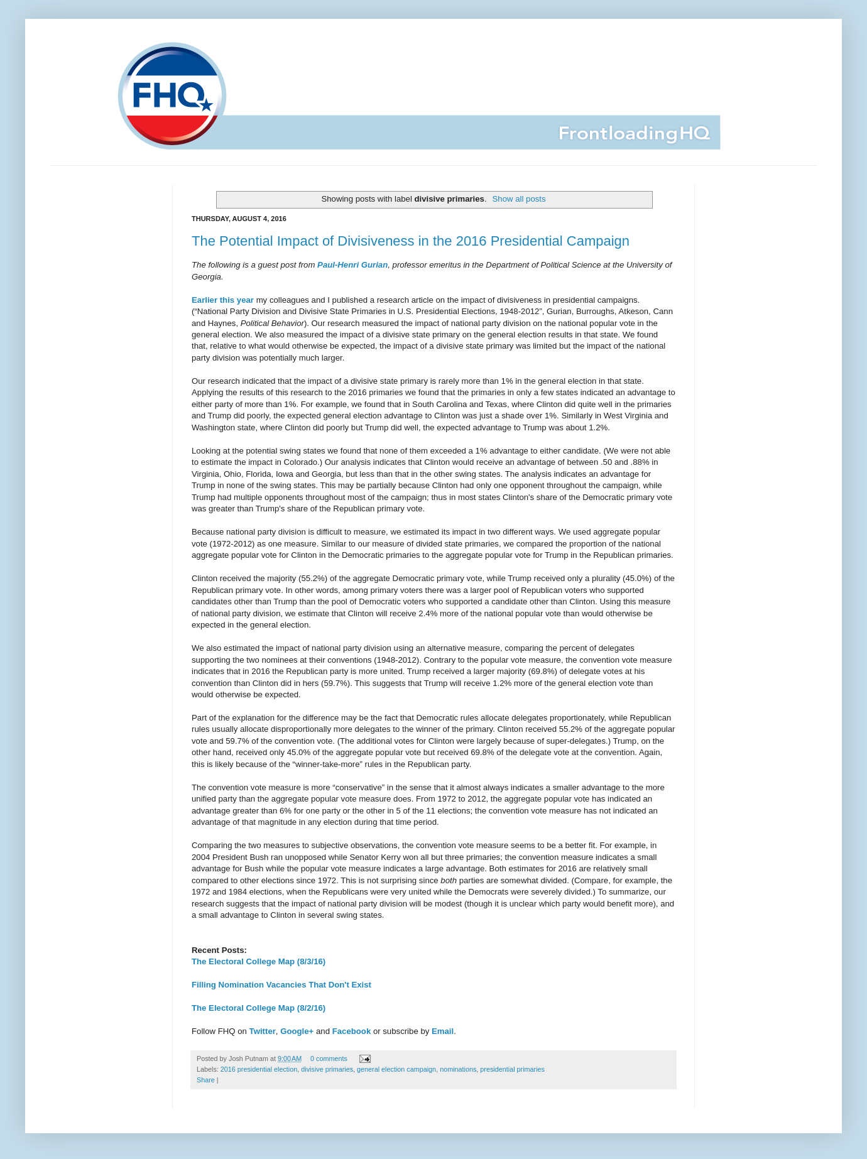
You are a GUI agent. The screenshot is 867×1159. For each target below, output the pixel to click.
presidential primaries (512, 1069)
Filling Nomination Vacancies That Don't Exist (281, 984)
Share (206, 1080)
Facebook (351, 1031)
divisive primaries (327, 1069)
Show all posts (519, 199)
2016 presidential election (259, 1069)
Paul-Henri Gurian (352, 264)
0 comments (328, 1058)
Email (443, 1031)
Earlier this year (223, 300)
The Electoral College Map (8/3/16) (258, 961)
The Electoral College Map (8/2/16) (258, 1008)
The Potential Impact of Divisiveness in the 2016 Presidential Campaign (411, 241)
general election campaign (396, 1069)
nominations (458, 1069)
